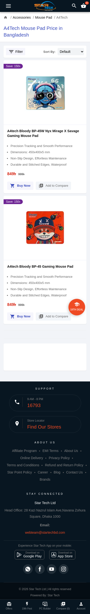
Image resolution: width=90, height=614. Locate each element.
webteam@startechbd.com (45, 532)
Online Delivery (31, 458)
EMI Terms (50, 451)
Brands (45, 479)
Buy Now (20, 185)
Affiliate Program (24, 451)
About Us (71, 451)
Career (43, 472)
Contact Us (74, 472)
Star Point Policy (19, 472)
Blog (57, 472)
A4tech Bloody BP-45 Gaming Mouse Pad (40, 266)
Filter (15, 51)
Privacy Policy (59, 458)
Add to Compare (53, 185)
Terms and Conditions (23, 465)
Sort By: (49, 52)
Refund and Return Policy (64, 465)
